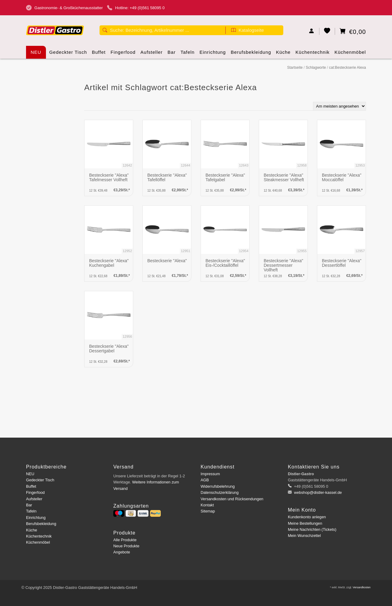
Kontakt (207, 505)
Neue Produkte (126, 546)
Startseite (295, 67)
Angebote (121, 552)
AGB (205, 480)
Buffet (99, 54)
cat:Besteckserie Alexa (347, 67)
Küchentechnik (313, 54)
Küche (283, 54)
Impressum (210, 474)
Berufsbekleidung (251, 54)
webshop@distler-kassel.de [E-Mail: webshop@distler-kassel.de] (317, 492)
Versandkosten (361, 587)
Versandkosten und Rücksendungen (232, 499)
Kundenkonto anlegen (307, 517)
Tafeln (187, 54)
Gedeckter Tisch (68, 54)
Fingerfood (123, 54)
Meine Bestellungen (305, 523)
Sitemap (208, 511)
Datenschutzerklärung (220, 492)
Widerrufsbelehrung (218, 486)
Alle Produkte (125, 540)
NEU (36, 52)
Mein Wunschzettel (304, 535)
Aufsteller (152, 54)
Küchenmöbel (350, 54)
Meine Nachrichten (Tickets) (312, 529)
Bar (171, 54)
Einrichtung (212, 54)
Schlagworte (316, 67)
